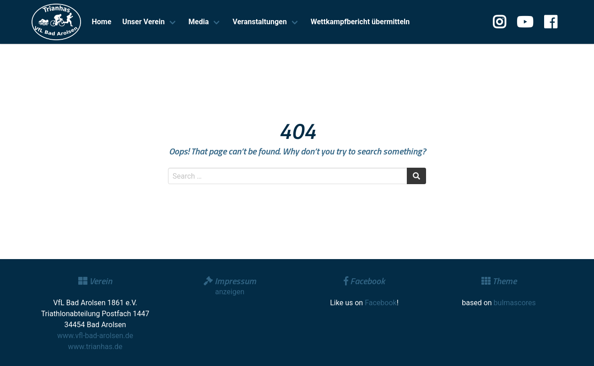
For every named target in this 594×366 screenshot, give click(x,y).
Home (102, 21)
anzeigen (229, 291)
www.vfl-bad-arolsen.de (95, 335)
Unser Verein (143, 21)
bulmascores (515, 302)
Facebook (380, 302)
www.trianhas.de (95, 346)
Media (199, 21)
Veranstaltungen (259, 21)
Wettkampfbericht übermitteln (360, 21)
